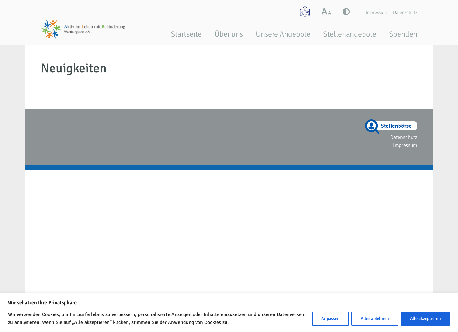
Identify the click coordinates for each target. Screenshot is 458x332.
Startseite (186, 34)
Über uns (228, 34)
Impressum (376, 12)
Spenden (403, 34)
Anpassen (330, 318)
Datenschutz (405, 12)
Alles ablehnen (375, 318)
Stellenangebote (349, 34)
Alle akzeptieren (425, 318)
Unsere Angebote (283, 34)
